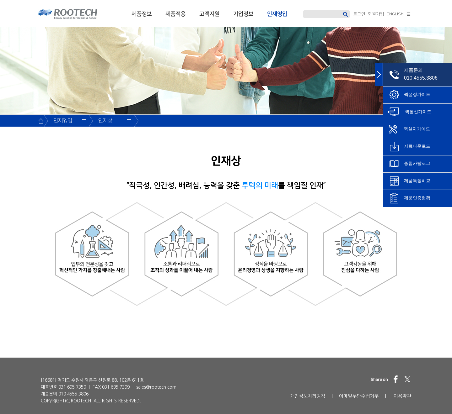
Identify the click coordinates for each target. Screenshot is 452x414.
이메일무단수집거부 (359, 396)
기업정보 (243, 14)
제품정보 (142, 14)
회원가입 (376, 14)
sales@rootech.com (156, 387)
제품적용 (175, 14)
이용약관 (402, 396)
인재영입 (277, 14)
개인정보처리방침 (307, 396)
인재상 (105, 120)
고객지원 (209, 14)
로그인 (359, 14)
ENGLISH (395, 14)
